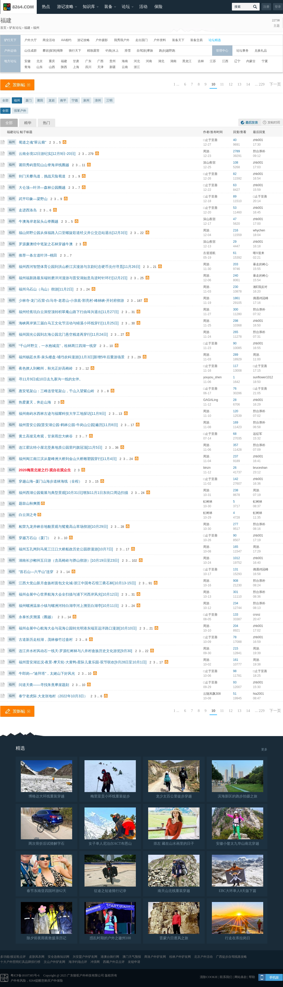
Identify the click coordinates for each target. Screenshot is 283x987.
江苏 (213, 61)
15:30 (257, 687)
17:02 (257, 630)
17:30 (257, 144)
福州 (36, 28)
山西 (52, 67)
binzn (207, 467)
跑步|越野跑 (167, 50)
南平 (63, 100)
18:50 (257, 382)
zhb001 (258, 140)
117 (235, 366)
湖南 (173, 61)
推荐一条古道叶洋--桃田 (38, 255)
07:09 (257, 450)
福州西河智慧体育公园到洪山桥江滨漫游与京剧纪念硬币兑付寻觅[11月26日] (79, 267)
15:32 (257, 438)
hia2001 (258, 693)
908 (235, 580)
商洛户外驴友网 (155, 956)
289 (235, 354)
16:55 (257, 348)
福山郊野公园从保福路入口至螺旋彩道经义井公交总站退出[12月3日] (73, 233)
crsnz (256, 614)
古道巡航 (209, 253)
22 (142, 233)
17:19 (257, 540)
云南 (125, 67)
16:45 (257, 212)
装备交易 (196, 40)
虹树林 (207, 501)
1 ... (177, 84)
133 (235, 614)
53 (235, 208)
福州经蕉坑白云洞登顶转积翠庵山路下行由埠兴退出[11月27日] (69, 312)
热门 (46, 123)
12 (231, 84)
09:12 (257, 156)
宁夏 (265, 61)
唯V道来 (258, 253)
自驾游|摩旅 (145, 50)
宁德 (75, 100)
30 (133, 323)
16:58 (257, 574)
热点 (46, 6)
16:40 (257, 563)
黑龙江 (187, 61)
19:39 (257, 653)
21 (154, 267)
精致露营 (93, 50)
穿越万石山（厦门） (35, 538)
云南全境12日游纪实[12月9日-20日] (47, 154)
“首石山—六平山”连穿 (36, 572)
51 (235, 693)
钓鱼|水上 (112, 50)
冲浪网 (95, 962)
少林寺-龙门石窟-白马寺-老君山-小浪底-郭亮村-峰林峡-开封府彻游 (71, 300)
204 (235, 626)
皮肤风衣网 (36, 956)
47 (235, 219)
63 (235, 185)
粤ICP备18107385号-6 (25, 975)
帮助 (252, 977)
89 (235, 196)
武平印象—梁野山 (33, 199)
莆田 (40, 100)
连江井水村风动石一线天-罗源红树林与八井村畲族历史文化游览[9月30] (75, 651)
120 (235, 411)
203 (235, 264)
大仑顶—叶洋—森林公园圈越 (42, 187)
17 (132, 425)
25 (142, 278)
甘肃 (76, 61)
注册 (266, 6)
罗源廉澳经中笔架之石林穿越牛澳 (46, 244)
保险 (158, 6)
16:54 (257, 178)
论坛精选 (215, 40)
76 (235, 388)
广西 (100, 61)
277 (235, 524)
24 (88, 289)
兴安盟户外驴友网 (85, 956)
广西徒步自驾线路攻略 (231, 956)
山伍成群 (30, 50)
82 (235, 174)
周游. (206, 151)
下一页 (275, 84)
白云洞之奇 (28, 515)
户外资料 (160, 40)
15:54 (257, 280)
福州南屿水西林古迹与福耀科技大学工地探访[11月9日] (62, 413)
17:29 (257, 551)
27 (122, 334)
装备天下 (178, 40)
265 (235, 332)
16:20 (257, 291)
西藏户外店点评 (114, 962)
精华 (27, 123)
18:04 (257, 235)
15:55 (257, 269)
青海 (27, 67)
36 (116, 447)
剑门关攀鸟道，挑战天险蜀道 (42, 176)
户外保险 (57, 980)
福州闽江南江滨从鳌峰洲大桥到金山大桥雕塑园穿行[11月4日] (68, 459)
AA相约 (66, 40)
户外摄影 (102, 40)
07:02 (257, 416)
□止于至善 (210, 140)
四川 (88, 67)
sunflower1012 (263, 377)
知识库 (89, 6)
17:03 (257, 167)
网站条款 (240, 977)
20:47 (257, 619)
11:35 (257, 517)
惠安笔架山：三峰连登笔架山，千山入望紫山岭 (56, 391)
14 (248, 84)
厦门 (28, 100)
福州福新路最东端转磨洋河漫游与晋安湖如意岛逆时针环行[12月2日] (73, 278)
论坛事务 (242, 50)
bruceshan (260, 467)
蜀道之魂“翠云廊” (32, 142)
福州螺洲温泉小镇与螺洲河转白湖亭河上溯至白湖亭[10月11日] (69, 606)
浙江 (137, 67)
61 (235, 253)
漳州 (98, 100)
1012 (236, 558)
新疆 (112, 67)
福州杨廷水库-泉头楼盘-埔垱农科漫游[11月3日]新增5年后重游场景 (72, 357)
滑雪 (128, 50)
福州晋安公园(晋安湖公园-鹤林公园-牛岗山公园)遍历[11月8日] (68, 425)
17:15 (257, 370)
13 (239, 84)
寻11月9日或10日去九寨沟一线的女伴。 (51, 379)
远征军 (257, 434)
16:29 (257, 404)
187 (139, 301)
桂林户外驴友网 (180, 956)
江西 (225, 61)
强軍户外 (20, 110)
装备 (108, 6)
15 (96, 481)
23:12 (257, 472)
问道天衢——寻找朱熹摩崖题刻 (44, 685)
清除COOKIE (209, 977)
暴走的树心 (260, 264)
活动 (143, 6)
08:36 (257, 596)
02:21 (257, 257)
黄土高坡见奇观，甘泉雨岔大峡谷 (46, 436)
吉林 (201, 61)
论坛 (126, 6)
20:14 (257, 201)
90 (235, 343)
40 (235, 140)
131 (235, 569)
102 (134, 560)
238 (235, 490)
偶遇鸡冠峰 (260, 298)
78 (235, 637)
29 (235, 241)
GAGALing (210, 400)
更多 (264, 749)
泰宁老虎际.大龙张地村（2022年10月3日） (53, 696)
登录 (278, 6)
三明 (109, 100)
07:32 (257, 314)
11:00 (257, 359)
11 (222, 84)
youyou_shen (212, 377)
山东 (39, 67)
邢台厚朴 (259, 151)
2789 (236, 151)
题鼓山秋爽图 (29, 503)
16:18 (257, 246)
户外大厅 (30, 40)
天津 (100, 67)
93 (235, 682)
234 (235, 603)
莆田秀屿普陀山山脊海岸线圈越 (44, 165)
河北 (137, 61)
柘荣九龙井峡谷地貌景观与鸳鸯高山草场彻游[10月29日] (63, 526)
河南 (149, 61)
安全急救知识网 (58, 956)
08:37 (257, 506)
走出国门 (141, 40)
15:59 (257, 190)
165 (235, 547)
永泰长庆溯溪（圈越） (37, 617)
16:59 (257, 642)
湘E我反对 (260, 287)
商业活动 (49, 40)
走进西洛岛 (28, 210)
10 (111, 346)
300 (235, 309)
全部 (5, 100)
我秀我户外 (121, 40)
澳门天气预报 (131, 956)
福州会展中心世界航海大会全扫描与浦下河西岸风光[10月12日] (69, 594)
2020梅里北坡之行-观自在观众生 (45, 470)
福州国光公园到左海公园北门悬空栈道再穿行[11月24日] (63, 334)
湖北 (161, 61)
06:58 (257, 427)
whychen (259, 230)
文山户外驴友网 (54, 962)
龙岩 (52, 100)
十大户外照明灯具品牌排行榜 (20, 962)
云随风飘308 (212, 693)
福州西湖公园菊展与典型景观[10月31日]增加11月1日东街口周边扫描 (73, 493)
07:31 (257, 337)
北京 (39, 61)
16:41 (257, 461)
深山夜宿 (209, 162)
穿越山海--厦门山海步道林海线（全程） (50, 481)
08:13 (257, 608)
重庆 (52, 61)
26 (235, 467)
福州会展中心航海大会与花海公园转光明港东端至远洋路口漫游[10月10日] (78, 628)
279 (90, 154)
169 (235, 422)
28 (235, 400)
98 (235, 671)
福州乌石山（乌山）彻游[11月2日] (46, 289)
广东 (88, 61)
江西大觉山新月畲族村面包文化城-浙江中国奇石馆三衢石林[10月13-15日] (77, 583)
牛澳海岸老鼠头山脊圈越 (38, 221)
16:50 (257, 325)
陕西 (64, 67)
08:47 (257, 698)
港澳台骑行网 (110, 956)
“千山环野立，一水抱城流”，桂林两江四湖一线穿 (58, 346)
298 (235, 321)
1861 (236, 298)
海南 (125, 61)
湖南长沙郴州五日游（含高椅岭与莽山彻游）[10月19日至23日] (69, 560)
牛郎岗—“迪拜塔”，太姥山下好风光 (47, 673)
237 (235, 456)
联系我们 (226, 977)
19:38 (257, 664)
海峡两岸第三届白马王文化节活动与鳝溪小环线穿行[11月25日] (69, 323)
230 (235, 287)
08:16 (257, 529)
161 (235, 660)
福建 (6, 20)
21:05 (257, 393)
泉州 (86, 100)
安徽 (27, 61)
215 (235, 648)
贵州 (112, 61)
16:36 (257, 483)
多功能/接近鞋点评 (13, 956)
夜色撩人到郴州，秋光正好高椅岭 (46, 368)
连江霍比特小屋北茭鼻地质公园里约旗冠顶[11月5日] (60, 447)
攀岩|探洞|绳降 (53, 50)
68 (235, 434)
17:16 (257, 303)
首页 (3, 28)
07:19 (257, 495)
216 (235, 230)
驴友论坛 (15, 28)
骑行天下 (75, 50)
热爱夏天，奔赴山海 (35, 402)
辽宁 (237, 61)
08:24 (257, 585)
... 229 (260, 84)
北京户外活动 (203, 956)
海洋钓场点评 (78, 962)
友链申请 (134, 962)
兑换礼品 (260, 50)
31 (133, 312)
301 (235, 592)
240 (235, 275)
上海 (76, 67)
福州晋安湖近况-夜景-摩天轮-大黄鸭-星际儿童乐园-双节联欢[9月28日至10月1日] (83, 662)
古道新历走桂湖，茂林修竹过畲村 (46, 639)
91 (150, 583)
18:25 (257, 676)
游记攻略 (65, 6)
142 (235, 479)
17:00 (257, 223)
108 (235, 162)
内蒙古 (251, 61)
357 (235, 445)
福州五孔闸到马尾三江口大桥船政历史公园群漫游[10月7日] (66, 549)
